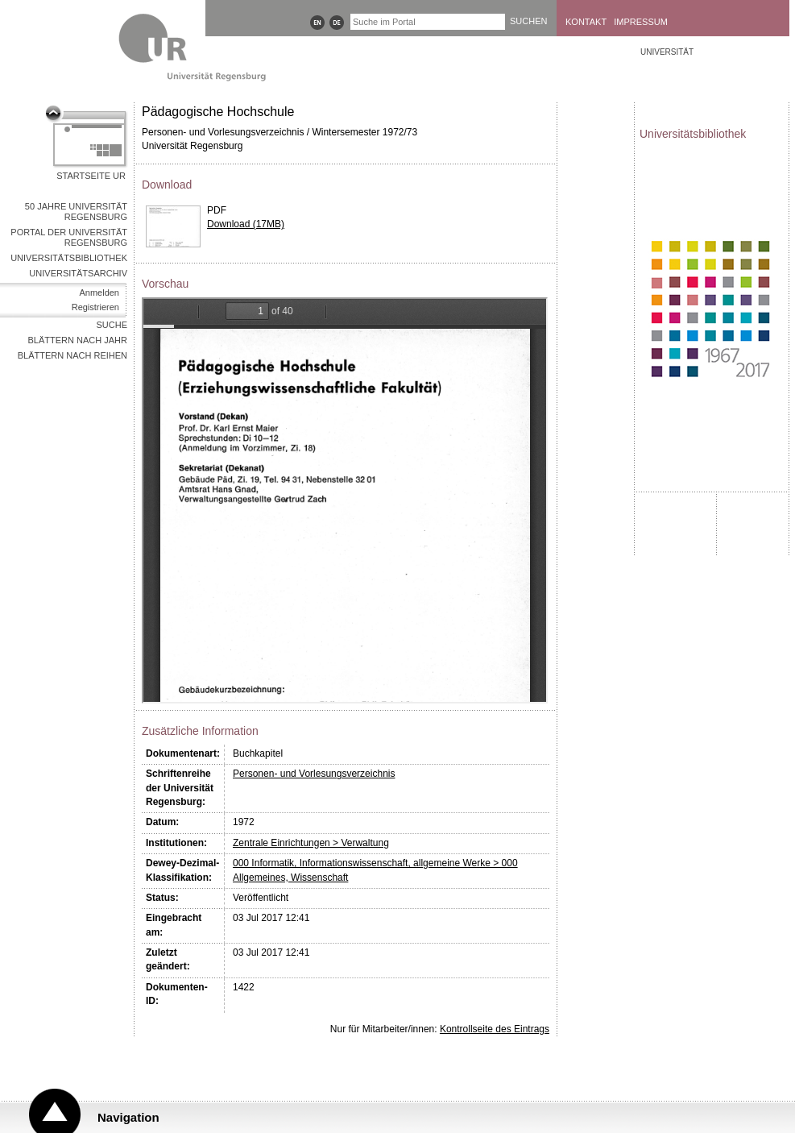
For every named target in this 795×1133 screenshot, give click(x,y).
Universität (667, 52)
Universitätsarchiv (78, 273)
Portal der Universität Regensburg (68, 237)
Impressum (641, 22)
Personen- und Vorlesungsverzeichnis (314, 773)
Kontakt (586, 22)
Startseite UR (91, 176)
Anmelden (99, 292)
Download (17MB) (245, 224)
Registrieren (95, 307)
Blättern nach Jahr (77, 340)
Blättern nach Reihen (72, 355)
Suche (111, 325)
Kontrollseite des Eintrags (494, 1029)
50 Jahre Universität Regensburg (76, 211)
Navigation (128, 1117)
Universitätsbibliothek (68, 258)
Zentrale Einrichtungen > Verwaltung (311, 843)
